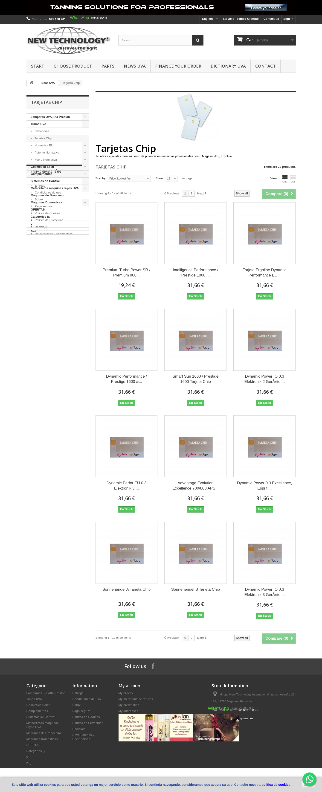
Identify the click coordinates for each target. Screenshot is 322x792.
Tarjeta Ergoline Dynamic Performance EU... (264, 272)
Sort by (101, 178)
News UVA (135, 66)
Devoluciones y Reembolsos (53, 309)
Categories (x (40, 216)
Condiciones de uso (47, 267)
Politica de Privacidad (49, 295)
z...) (33, 231)
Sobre (38, 274)
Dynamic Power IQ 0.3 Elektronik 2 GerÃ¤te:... (264, 379)
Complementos (41, 174)
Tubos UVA (47, 83)
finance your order (178, 66)
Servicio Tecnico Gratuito (241, 18)
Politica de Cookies (47, 288)
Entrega (39, 260)
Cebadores (41, 131)
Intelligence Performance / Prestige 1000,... (195, 272)
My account (130, 685)
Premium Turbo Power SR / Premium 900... (126, 272)
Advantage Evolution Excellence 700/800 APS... (195, 485)
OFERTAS (38, 209)
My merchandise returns (136, 699)
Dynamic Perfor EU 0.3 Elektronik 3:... (127, 485)
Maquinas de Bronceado (48, 195)
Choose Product (73, 66)
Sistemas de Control (45, 181)
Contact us (271, 18)
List (293, 179)
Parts (108, 66)
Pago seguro (43, 281)
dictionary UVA (228, 66)
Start (37, 66)
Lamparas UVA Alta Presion (50, 117)
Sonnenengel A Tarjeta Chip (126, 589)
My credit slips (129, 705)
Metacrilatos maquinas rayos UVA (55, 188)
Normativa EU (43, 145)
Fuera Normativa (45, 159)
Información (46, 248)
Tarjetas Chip (43, 138)
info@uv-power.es (241, 718)
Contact (265, 66)
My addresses (128, 711)
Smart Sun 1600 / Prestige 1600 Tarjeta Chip (195, 379)
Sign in (288, 18)
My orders (126, 693)
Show (159, 178)
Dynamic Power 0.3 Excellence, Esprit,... (264, 485)
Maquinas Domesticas (46, 202)
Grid (284, 179)
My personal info (130, 717)
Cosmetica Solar (42, 166)
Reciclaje (40, 302)
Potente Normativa (46, 152)
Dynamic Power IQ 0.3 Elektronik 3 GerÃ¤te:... (264, 592)
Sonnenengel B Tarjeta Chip (195, 589)
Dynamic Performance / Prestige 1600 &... (126, 379)
